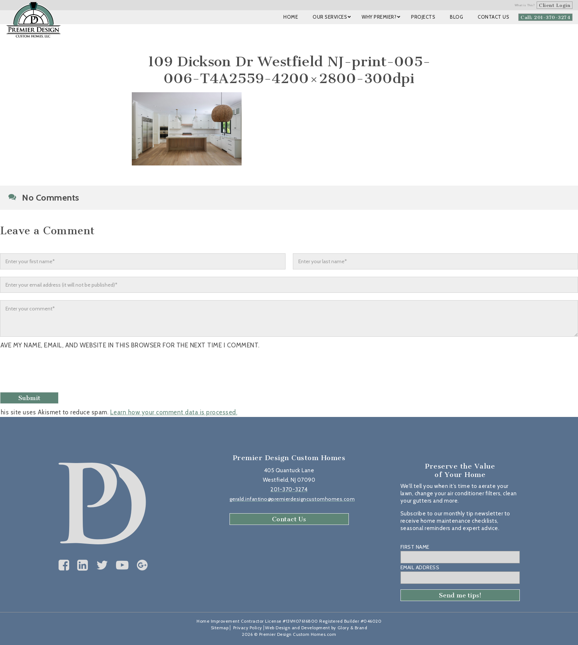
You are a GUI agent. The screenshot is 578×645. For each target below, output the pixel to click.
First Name (414, 547)
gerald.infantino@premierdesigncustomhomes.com (292, 499)
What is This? (525, 5)
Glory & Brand (353, 627)
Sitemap (220, 627)
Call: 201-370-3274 (545, 17)
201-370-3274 (289, 489)
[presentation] (57, 371)
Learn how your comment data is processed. (174, 412)
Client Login (554, 5)
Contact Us (289, 519)
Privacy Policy (247, 627)
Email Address (420, 567)
